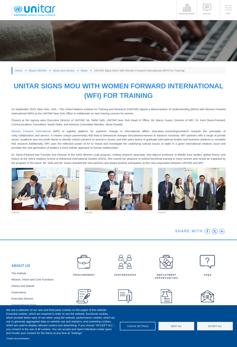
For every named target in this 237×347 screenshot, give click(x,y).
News (84, 70)
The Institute (18, 274)
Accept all (215, 326)
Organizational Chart (23, 304)
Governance (18, 292)
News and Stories (63, 70)
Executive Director (22, 298)
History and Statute (22, 286)
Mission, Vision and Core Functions (31, 280)
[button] (45, 189)
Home (19, 70)
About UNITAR (37, 70)
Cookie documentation (17, 338)
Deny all (176, 326)
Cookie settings (137, 326)
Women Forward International (31, 131)
